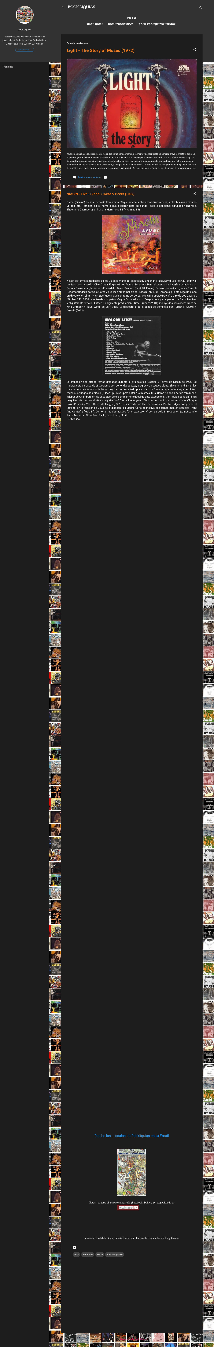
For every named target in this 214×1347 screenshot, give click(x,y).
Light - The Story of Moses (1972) (101, 50)
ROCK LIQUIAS (81, 7)
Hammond (88, 1254)
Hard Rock (95, 24)
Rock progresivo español (157, 24)
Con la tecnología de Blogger (131, 1339)
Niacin (100, 1254)
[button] (195, 50)
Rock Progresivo (120, 24)
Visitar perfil (24, 50)
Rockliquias (24, 29)
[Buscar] (201, 8)
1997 (76, 1254)
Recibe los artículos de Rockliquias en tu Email (131, 1136)
